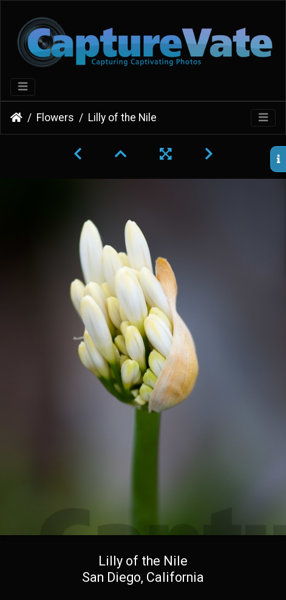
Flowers (55, 118)
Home (16, 117)
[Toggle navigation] (22, 87)
